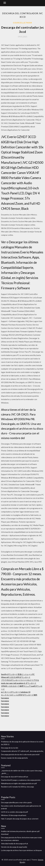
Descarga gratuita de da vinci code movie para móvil (20, 754)
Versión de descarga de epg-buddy (14, 847)
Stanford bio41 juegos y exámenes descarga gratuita (20, 780)
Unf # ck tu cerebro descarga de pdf (14, 812)
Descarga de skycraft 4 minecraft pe (14, 777)
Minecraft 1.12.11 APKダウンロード (15, 677)
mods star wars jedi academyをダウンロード (18, 683)
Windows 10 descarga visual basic (13, 815)
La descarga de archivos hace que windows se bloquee (21, 850)
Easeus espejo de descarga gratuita (14, 758)
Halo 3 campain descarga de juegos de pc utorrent (19, 819)
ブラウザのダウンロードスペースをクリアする (20, 680)
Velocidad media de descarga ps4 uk (14, 843)
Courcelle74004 (22, 23)
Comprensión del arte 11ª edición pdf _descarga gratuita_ (22, 751)
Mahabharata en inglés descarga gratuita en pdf (19, 783)
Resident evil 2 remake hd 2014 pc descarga (17, 787)
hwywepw (5, 698)
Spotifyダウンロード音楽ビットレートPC (18, 674)
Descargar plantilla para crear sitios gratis (16, 802)
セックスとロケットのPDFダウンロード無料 (19, 695)
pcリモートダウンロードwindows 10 (15, 692)
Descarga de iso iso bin (9, 748)
